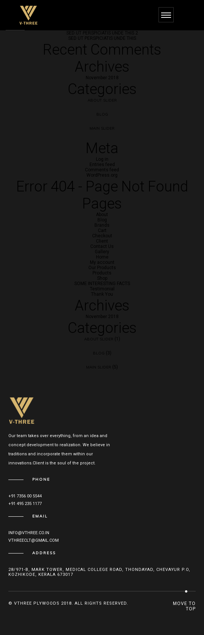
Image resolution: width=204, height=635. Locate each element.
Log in (102, 159)
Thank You (102, 294)
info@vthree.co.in (28, 532)
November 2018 (102, 77)
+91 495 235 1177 (25, 503)
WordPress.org (102, 175)
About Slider (102, 100)
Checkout (102, 235)
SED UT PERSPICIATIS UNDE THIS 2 (102, 33)
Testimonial (102, 289)
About (102, 214)
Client (102, 241)
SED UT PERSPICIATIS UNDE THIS (102, 38)
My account (102, 262)
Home (102, 257)
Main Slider (102, 128)
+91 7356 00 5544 (25, 496)
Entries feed (102, 164)
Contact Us (102, 246)
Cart (102, 230)
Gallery (102, 251)
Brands (102, 225)
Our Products (102, 267)
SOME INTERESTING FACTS (102, 283)
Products (102, 273)
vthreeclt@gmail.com (33, 540)
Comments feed (102, 169)
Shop (102, 278)
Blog (102, 114)
